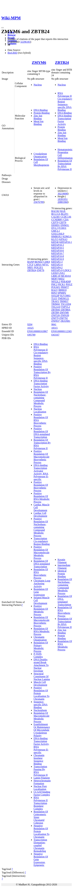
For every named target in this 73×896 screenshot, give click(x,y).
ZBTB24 (62, 62)
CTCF (30, 264)
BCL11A (55, 214)
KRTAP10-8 (57, 256)
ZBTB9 (55, 312)
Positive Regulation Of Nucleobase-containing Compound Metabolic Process (41, 527)
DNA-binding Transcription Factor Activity (41, 383)
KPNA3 (63, 239)
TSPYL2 (65, 307)
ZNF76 (40, 270)
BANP (30, 261)
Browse (11, 35)
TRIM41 (55, 304)
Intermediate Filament (64, 566)
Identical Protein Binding (62, 573)
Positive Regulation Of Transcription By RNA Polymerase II (42, 372)
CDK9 (46, 261)
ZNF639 (65, 315)
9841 (53, 324)
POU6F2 (55, 287)
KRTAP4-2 (57, 267)
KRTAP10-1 (65, 242)
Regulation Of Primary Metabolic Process (41, 646)
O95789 (31, 334)
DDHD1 (55, 225)
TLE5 (54, 298)
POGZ (69, 284)
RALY (54, 290)
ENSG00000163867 (37, 331)
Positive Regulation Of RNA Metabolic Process (42, 497)
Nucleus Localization (40, 410)
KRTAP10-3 (57, 245)
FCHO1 (62, 228)
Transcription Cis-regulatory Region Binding (42, 541)
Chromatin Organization (40, 638)
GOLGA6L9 (57, 233)
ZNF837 (55, 321)
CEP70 (54, 222)
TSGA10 (55, 307)
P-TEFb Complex (38, 655)
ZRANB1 (65, 321)
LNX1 (61, 273)
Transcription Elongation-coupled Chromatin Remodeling (40, 845)
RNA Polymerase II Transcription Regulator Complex (41, 803)
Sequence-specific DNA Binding (40, 704)
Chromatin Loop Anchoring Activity (42, 583)
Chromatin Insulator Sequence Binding (39, 759)
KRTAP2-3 (57, 261)
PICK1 (61, 284)
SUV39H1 (65, 295)
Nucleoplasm (40, 710)
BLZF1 (64, 214)
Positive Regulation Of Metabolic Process (41, 610)
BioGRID (12, 52)
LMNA (37, 264)
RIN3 (54, 292)
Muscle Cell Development (40, 683)
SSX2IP (55, 295)
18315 (54, 328)
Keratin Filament (62, 561)
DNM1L (65, 225)
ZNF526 (55, 315)
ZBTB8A (65, 309)
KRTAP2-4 (57, 264)
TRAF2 (55, 301)
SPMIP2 (62, 292)
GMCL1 (55, 231)
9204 (29, 324)
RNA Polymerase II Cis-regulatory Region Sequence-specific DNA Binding (65, 101)
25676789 (39, 202)
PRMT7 (65, 287)
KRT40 (55, 242)
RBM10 (62, 290)
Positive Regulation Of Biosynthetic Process (41, 486)
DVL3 (54, 228)
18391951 (63, 199)
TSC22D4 (66, 304)
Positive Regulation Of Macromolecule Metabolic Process (41, 552)
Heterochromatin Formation (42, 782)
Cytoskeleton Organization (40, 155)
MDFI (54, 278)
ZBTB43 (55, 309)
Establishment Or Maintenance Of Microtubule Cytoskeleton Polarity (42, 730)
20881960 (63, 202)
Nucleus (38, 84)
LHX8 (54, 273)
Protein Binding (42, 113)
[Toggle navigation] (2, 27)
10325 (30, 328)
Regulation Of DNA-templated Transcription (42, 564)
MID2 (61, 278)
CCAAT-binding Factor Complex (42, 793)
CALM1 (55, 216)
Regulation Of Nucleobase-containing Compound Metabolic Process (41, 399)
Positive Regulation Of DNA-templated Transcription (42, 432)
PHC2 (54, 284)
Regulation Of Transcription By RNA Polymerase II (65, 165)
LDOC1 (67, 270)
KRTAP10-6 (57, 250)
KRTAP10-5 (57, 247)
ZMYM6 (39, 62)
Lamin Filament (42, 777)
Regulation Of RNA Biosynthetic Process (41, 573)
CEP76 (62, 222)
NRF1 (30, 267)
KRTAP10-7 (57, 253)
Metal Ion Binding (39, 122)
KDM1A (67, 236)
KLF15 (54, 239)
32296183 (25, 42)
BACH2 (55, 211)
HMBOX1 (56, 236)
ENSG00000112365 (61, 331)
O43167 (55, 334)
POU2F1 (38, 267)
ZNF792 (63, 318)
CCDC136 (66, 216)
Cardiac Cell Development (40, 514)
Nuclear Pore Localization (40, 787)
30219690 (63, 193)
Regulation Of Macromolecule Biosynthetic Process (41, 621)
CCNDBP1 (57, 219)
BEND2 (39, 261)
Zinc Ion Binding (38, 117)
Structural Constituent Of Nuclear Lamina (42, 676)
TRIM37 (64, 301)
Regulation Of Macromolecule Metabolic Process (41, 717)
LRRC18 (55, 276)
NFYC (45, 264)
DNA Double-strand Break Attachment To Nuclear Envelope (41, 665)
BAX (63, 211)
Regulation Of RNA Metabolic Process (42, 631)
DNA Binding (41, 110)
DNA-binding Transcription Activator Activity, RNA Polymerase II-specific (41, 472)
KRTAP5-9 (57, 270)
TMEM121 (63, 298)
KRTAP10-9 (57, 259)
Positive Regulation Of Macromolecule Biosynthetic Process (41, 457)
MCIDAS (66, 276)
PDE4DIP (66, 281)
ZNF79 (54, 318)
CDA (65, 219)
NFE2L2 (55, 281)
